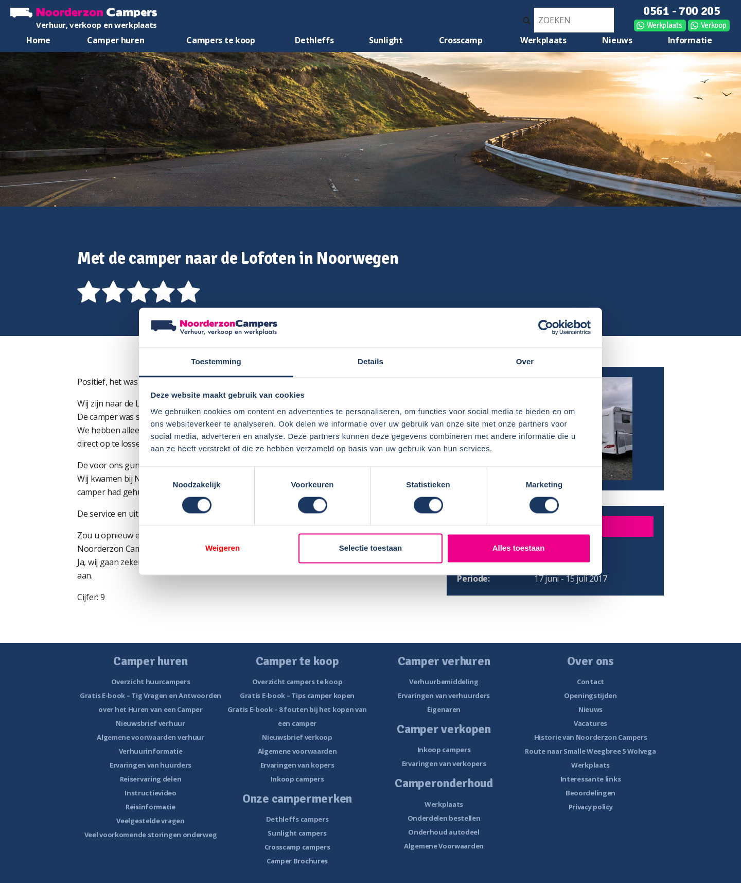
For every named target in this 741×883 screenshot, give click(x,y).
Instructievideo (151, 792)
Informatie (690, 40)
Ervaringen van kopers (297, 765)
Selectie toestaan (370, 548)
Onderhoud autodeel (444, 832)
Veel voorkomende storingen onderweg (150, 834)
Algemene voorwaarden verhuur (150, 737)
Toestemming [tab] (216, 361)
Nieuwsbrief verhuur (150, 723)
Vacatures (590, 723)
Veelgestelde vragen (150, 820)
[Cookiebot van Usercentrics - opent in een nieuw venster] (546, 327)
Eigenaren (444, 709)
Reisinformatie (150, 806)
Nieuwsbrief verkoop (297, 737)
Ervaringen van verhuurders (444, 695)
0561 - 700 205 (681, 11)
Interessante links (590, 779)
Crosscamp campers (297, 847)
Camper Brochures (297, 860)
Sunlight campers (297, 833)
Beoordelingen (590, 792)
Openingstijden (590, 695)
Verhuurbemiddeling (444, 681)
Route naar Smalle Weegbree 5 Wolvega (590, 751)
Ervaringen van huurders (150, 765)
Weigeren (222, 548)
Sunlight (386, 40)
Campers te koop (220, 40)
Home (38, 40)
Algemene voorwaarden (297, 751)
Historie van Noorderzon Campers (590, 737)
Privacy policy (591, 806)
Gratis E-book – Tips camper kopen (297, 695)
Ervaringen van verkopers (444, 763)
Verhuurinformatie (151, 751)
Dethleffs (314, 40)
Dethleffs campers (297, 819)
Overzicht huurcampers (150, 681)
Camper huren (115, 40)
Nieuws (617, 40)
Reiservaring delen (151, 779)
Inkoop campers (297, 779)
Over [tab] (525, 361)
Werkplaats (664, 25)
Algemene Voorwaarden (444, 846)
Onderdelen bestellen (444, 818)
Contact (590, 681)
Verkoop (714, 25)
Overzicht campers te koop (297, 681)
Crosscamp (461, 40)
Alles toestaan (518, 548)
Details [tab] (370, 361)
